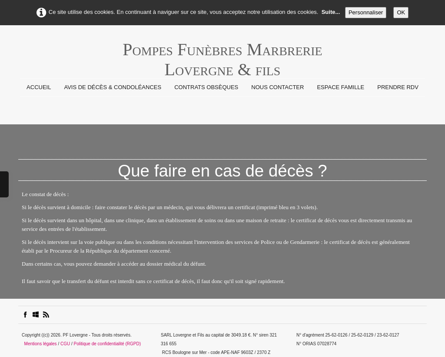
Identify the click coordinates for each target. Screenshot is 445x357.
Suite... (331, 12)
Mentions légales (40, 343)
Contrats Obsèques (206, 87)
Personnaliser (366, 12)
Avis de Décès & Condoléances (112, 87)
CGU (65, 343)
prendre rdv (397, 87)
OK (401, 12)
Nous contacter (277, 87)
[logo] (222, 54)
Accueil (39, 87)
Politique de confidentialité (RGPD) (107, 343)
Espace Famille (340, 87)
